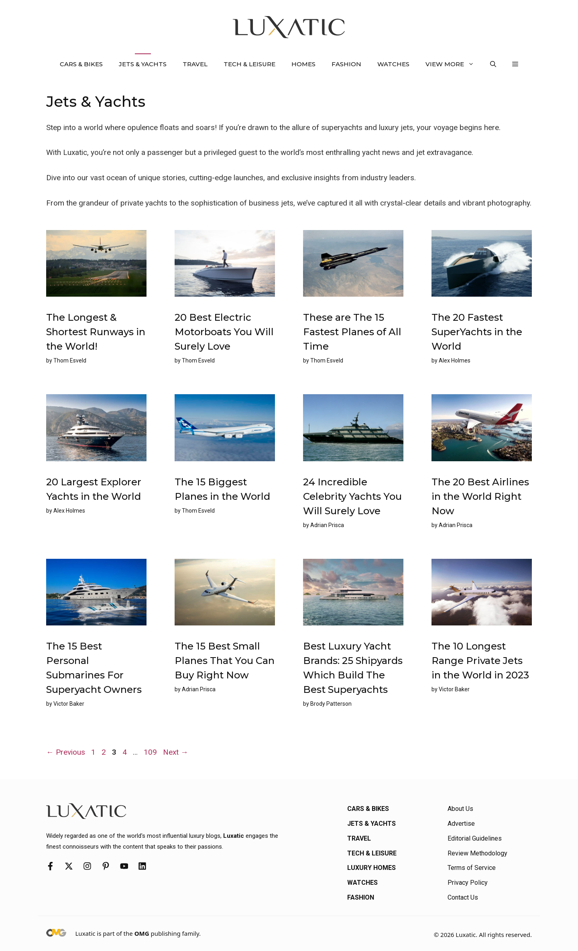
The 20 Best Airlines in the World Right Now (480, 496)
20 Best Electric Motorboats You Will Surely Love (224, 332)
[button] (493, 64)
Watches (393, 64)
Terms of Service (472, 868)
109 (151, 752)
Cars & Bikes (81, 64)
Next (175, 752)
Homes (303, 64)
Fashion (346, 64)
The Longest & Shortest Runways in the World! (95, 332)
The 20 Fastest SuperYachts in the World (476, 332)
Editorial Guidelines (475, 838)
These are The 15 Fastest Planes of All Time (352, 332)
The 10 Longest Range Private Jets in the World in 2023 (480, 660)
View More (453, 64)
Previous (65, 752)
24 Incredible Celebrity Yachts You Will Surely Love (352, 496)
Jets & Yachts (143, 64)
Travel (195, 64)
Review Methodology (477, 853)
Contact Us (463, 897)
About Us (460, 809)
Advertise (461, 823)
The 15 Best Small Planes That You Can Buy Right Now (225, 660)
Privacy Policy (468, 882)
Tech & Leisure (249, 64)
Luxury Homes (371, 868)
